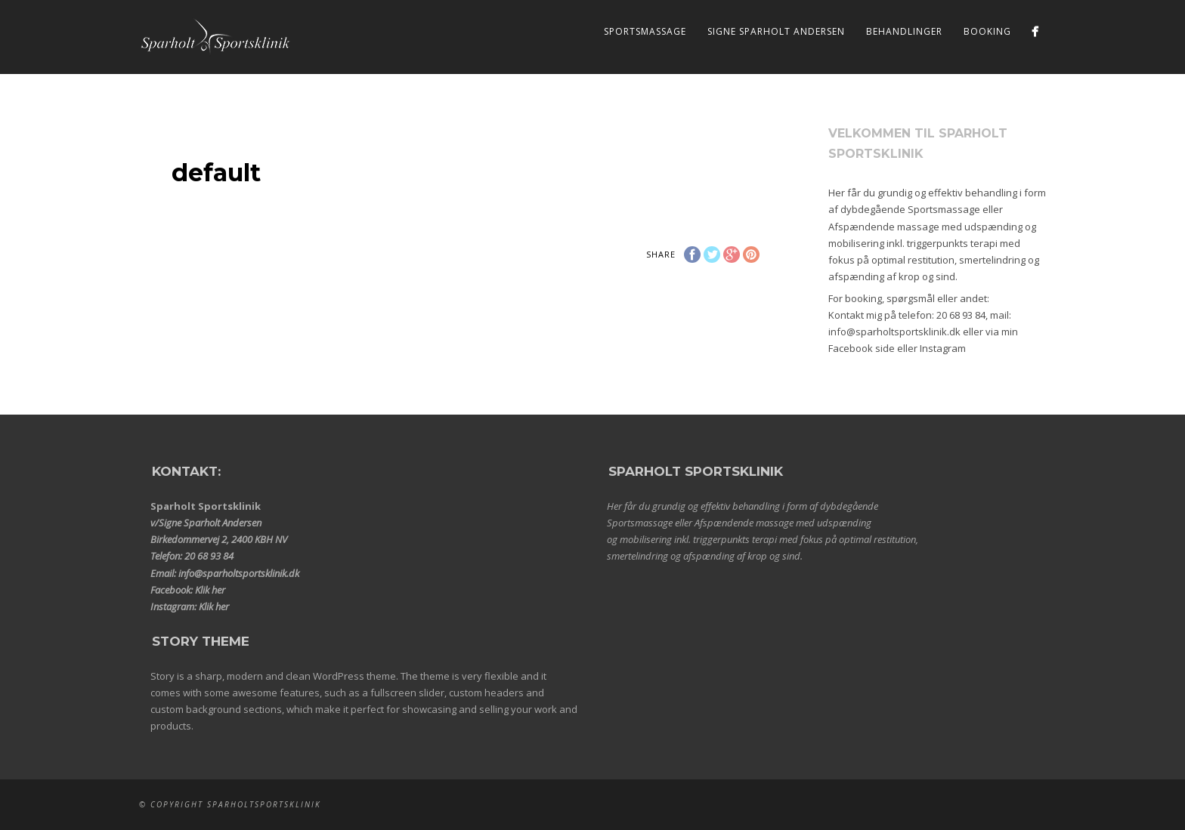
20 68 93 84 (960, 315)
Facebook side (861, 348)
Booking (987, 31)
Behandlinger (904, 31)
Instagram (943, 348)
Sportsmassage (645, 31)
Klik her (210, 590)
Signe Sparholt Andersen (776, 31)
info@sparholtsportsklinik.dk (894, 331)
